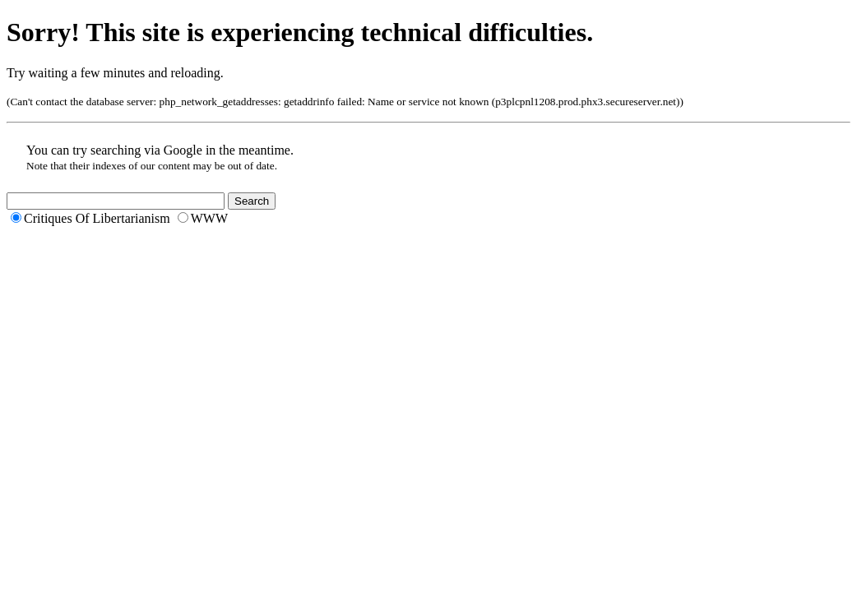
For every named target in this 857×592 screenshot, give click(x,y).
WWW (209, 218)
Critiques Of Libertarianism (97, 218)
